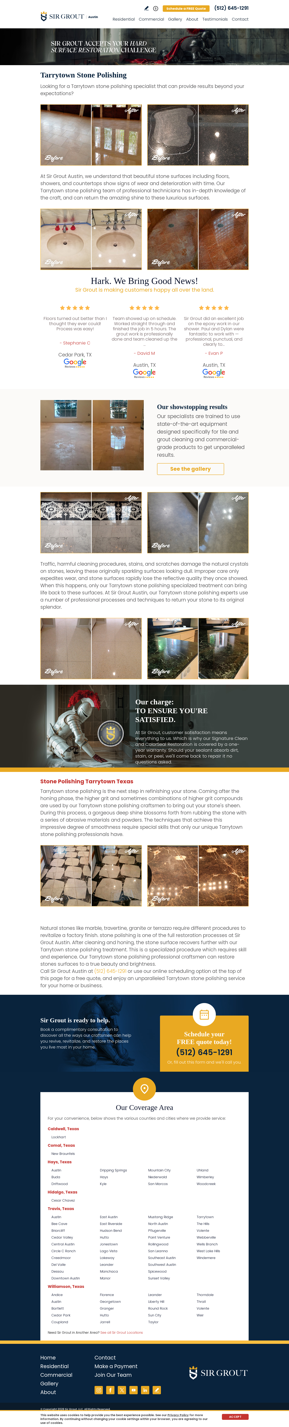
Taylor (153, 1322)
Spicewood (157, 1271)
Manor (105, 1278)
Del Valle (58, 1264)
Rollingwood (158, 1244)
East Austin (109, 1217)
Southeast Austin (162, 1258)
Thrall (201, 1301)
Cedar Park (60, 1315)
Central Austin (62, 1244)
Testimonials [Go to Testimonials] (215, 19)
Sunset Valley (159, 1278)
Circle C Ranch (63, 1251)
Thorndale (205, 1294)
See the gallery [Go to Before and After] (190, 469)
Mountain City (159, 1170)
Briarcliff (58, 1230)
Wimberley (205, 1177)
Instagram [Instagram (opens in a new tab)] (99, 1390)
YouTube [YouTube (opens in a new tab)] (133, 1390)
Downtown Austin (65, 1278)
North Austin (158, 1223)
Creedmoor (61, 1258)
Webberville (206, 1237)
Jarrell (105, 1322)
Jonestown (109, 1244)
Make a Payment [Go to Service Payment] (116, 1366)
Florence (107, 1294)
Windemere (206, 1258)
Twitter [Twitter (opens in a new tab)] (122, 1390)
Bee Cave (59, 1223)
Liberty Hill (156, 1301)
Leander (107, 1264)
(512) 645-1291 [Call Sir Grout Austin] (231, 8)
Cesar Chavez (63, 1200)
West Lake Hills (208, 1251)
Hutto (104, 1237)
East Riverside (111, 1223)
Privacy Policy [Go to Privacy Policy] (178, 1415)
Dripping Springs (113, 1170)
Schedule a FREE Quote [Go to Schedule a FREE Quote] (186, 8)
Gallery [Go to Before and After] (175, 19)
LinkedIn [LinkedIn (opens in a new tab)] (145, 1390)
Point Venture (159, 1237)
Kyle (103, 1184)
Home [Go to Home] (48, 1357)
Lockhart (58, 1137)
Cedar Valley (62, 1237)
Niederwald (157, 1177)
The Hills (203, 1223)
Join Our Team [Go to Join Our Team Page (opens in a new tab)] (113, 1375)
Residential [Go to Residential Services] (124, 19)
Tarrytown (205, 1217)
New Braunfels (63, 1153)
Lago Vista (108, 1251)
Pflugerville (157, 1230)
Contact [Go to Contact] (240, 19)
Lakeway (107, 1258)
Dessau (57, 1271)
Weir (200, 1315)
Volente (203, 1230)
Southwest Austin (162, 1264)
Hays (104, 1177)
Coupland (59, 1322)
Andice (57, 1294)
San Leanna (158, 1251)
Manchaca (109, 1271)
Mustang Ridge (160, 1217)
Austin (56, 1170)
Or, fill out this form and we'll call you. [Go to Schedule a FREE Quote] (204, 1062)
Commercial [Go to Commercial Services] (151, 19)
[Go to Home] (73, 16)
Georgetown (110, 1301)
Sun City (154, 1315)
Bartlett (57, 1308)
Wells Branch (207, 1244)
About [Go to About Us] (192, 19)
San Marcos (158, 1184)
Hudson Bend (111, 1230)
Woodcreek (206, 1184)
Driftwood (59, 1184)
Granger (107, 1308)
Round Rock (158, 1308)
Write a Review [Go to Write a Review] (146, 8)
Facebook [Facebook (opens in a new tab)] (110, 1390)
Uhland (202, 1170)
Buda (55, 1177)
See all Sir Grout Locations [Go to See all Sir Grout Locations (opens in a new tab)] (121, 1332)
